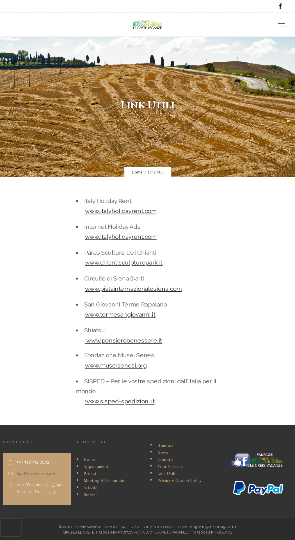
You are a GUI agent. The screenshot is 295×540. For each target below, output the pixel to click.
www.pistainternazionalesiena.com (135, 290)
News (162, 452)
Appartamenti (96, 466)
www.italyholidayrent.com (123, 221)
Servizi (90, 494)
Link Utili (166, 473)
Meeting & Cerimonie (104, 480)
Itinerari (165, 445)
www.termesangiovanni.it (123, 313)
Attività (90, 487)
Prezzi (90, 473)
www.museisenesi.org (119, 358)
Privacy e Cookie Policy (179, 480)
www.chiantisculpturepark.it (126, 267)
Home (137, 172)
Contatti (165, 459)
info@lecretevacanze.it (36, 474)
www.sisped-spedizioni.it (123, 390)
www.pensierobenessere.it (126, 336)
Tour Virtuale (170, 466)
